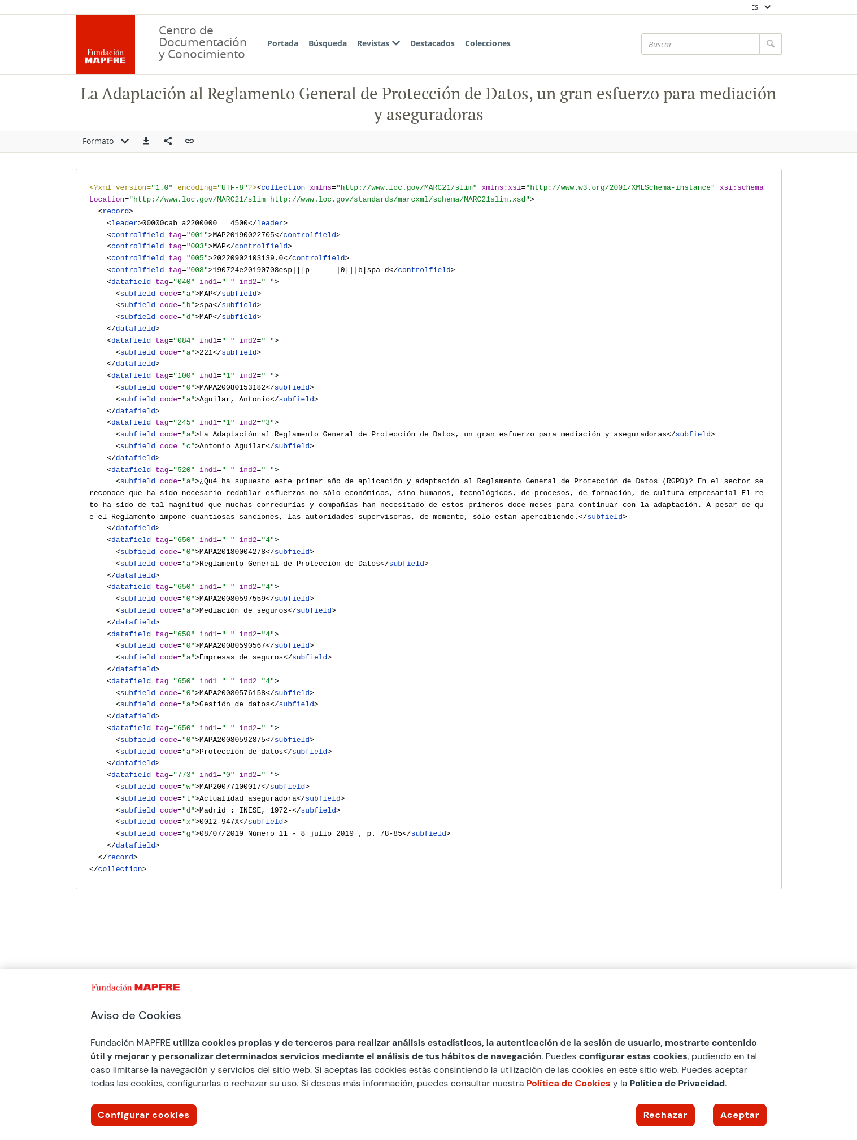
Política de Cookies (569, 1083)
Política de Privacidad (677, 1083)
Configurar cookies (144, 1115)
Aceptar (739, 1115)
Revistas (378, 43)
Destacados (432, 43)
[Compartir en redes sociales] (168, 141)
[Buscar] (700, 44)
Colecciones (488, 43)
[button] (146, 141)
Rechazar (665, 1115)
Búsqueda (327, 43)
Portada (282, 43)
